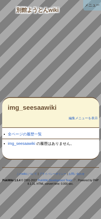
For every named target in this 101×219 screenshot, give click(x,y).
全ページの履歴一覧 (25, 134)
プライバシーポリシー (52, 173)
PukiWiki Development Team (55, 180)
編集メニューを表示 (83, 118)
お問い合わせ (76, 173)
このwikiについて (26, 173)
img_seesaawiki (32, 107)
